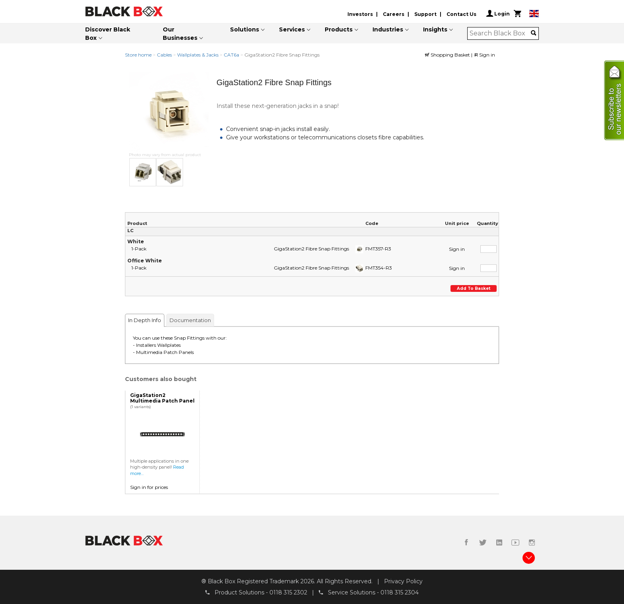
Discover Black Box (107, 33)
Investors (360, 14)
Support (425, 14)
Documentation (190, 320)
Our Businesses (180, 33)
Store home (138, 55)
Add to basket (473, 288)
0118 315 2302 (288, 592)
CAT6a (231, 55)
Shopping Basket (448, 55)
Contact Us (461, 14)
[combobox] (500, 33)
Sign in (484, 55)
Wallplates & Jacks (197, 55)
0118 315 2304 (399, 592)
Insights (435, 29)
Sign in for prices (149, 487)
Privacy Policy (403, 581)
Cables (164, 55)
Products (339, 29)
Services (292, 29)
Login (498, 13)
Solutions (244, 29)
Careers (393, 14)
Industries (387, 29)
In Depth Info (144, 320)
